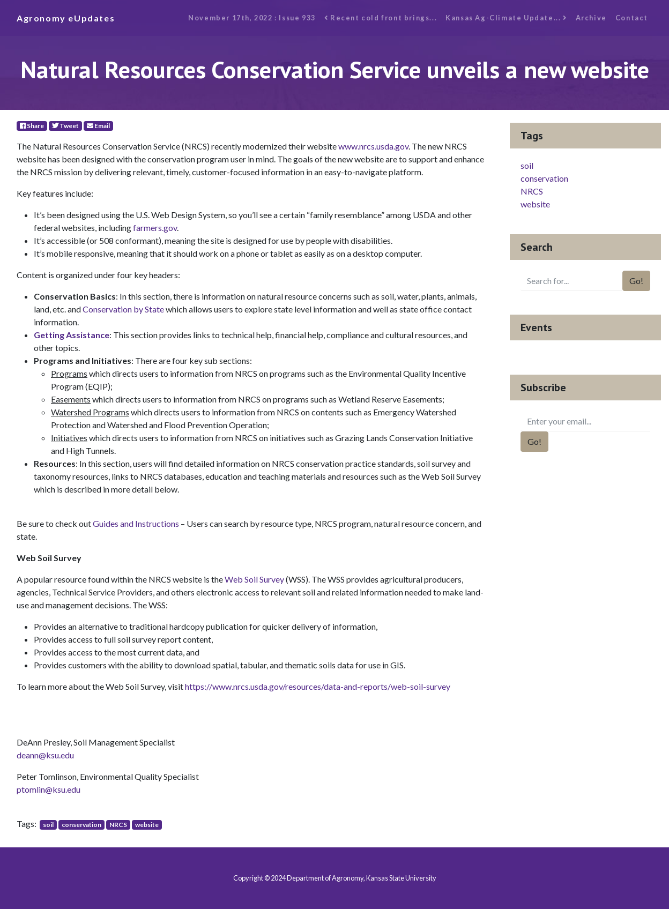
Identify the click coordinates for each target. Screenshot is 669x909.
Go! (636, 280)
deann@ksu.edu (45, 755)
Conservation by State (123, 309)
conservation (81, 825)
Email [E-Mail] (98, 126)
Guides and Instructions (136, 523)
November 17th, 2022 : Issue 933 (252, 17)
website (147, 825)
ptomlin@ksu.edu (48, 789)
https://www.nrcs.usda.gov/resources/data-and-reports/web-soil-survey (317, 686)
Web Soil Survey (254, 579)
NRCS (118, 825)
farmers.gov (155, 227)
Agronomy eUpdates (66, 18)
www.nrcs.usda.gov (373, 146)
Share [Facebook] (32, 126)
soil (48, 825)
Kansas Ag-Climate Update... (506, 17)
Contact (631, 17)
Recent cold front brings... (380, 17)
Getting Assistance (71, 335)
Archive (591, 17)
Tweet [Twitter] (65, 126)
